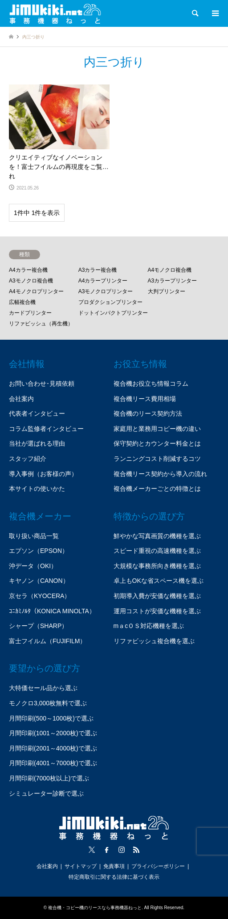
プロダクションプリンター (110, 302)
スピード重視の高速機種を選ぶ (157, 550)
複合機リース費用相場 (145, 398)
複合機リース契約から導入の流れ (160, 473)
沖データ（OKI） (33, 565)
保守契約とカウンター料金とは (157, 443)
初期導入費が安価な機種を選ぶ (157, 595)
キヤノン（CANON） (39, 580)
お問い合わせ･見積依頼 (41, 383)
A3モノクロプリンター (105, 291)
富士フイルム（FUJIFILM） (47, 641)
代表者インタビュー (37, 413)
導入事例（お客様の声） (43, 473)
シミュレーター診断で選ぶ (46, 793)
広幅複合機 (22, 302)
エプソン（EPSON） (38, 550)
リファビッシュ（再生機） (41, 323)
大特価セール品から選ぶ (43, 687)
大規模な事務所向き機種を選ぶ (157, 565)
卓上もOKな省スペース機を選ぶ (159, 580)
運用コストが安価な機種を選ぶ (157, 611)
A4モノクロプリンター (36, 291)
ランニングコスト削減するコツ (157, 458)
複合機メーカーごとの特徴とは (157, 488)
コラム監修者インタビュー (46, 428)
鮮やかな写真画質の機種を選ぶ (157, 536)
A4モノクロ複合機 (170, 270)
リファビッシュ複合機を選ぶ (154, 641)
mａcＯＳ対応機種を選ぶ (149, 625)
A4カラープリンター (103, 281)
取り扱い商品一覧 (34, 536)
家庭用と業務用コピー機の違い (157, 428)
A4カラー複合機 (28, 270)
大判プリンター (166, 291)
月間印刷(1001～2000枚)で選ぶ (53, 733)
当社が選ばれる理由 (37, 443)
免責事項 (114, 866)
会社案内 (21, 398)
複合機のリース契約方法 (148, 413)
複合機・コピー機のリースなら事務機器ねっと (95, 907)
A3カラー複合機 (97, 270)
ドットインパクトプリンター (113, 313)
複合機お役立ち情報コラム (151, 383)
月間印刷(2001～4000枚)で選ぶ (53, 748)
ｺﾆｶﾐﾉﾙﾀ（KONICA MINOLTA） (52, 611)
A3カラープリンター (172, 281)
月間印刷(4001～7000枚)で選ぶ (53, 763)
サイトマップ (81, 866)
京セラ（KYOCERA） (39, 595)
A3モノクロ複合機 (31, 281)
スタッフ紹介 (27, 458)
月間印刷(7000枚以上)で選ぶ (49, 778)
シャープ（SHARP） (38, 625)
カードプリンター (30, 313)
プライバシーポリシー (158, 866)
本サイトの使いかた (37, 488)
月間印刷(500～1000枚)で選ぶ (51, 718)
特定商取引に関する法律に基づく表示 (114, 877)
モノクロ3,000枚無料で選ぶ (48, 703)
